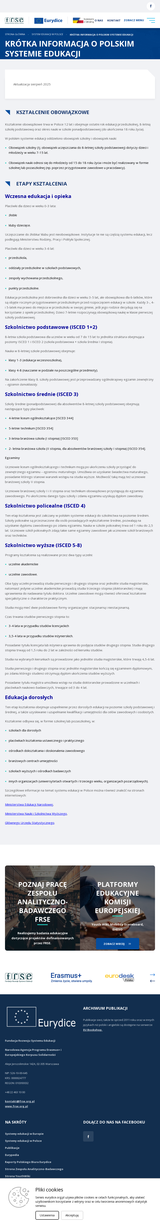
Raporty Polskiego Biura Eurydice (28, 1162)
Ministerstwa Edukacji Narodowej (29, 804)
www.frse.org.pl (16, 1106)
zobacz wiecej (114, 944)
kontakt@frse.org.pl (20, 1101)
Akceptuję (72, 1215)
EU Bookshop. (92, 1030)
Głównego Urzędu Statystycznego (29, 823)
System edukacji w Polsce (47, 34)
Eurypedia (12, 1155)
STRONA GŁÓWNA (15, 34)
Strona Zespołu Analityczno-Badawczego (34, 1169)
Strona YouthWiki (17, 1176)
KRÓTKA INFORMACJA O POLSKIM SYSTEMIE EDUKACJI (101, 34)
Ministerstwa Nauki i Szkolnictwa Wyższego (36, 813)
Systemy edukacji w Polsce (23, 1141)
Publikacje (12, 1148)
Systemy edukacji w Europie (24, 1134)
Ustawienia (47, 1215)
